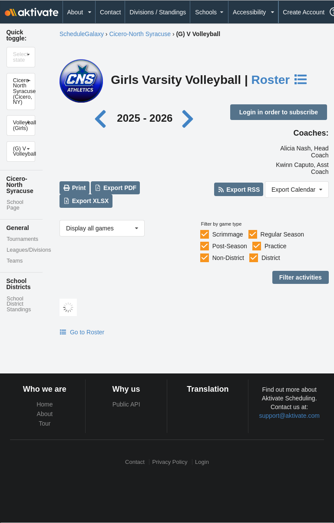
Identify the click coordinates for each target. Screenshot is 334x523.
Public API (126, 404)
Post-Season (229, 246)
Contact (110, 12)
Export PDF (116, 187)
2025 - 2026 (144, 118)
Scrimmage (227, 234)
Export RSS (239, 189)
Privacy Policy (170, 462)
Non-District (228, 257)
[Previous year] (102, 118)
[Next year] (188, 118)
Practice (276, 246)
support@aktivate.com (289, 415)
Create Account (303, 12)
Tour (44, 423)
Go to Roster (82, 332)
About (45, 413)
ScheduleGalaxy (82, 33)
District (270, 257)
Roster (279, 80)
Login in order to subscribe (278, 112)
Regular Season (282, 234)
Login (202, 462)
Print (74, 187)
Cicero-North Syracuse (140, 33)
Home (44, 404)
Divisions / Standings (157, 12)
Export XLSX (86, 200)
